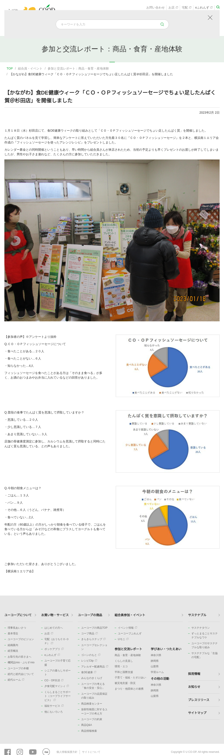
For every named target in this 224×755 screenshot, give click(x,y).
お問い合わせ (155, 8)
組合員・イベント (30, 68)
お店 (173, 8)
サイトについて (91, 751)
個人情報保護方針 (66, 751)
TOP (10, 68)
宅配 (186, 8)
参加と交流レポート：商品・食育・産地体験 (78, 68)
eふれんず (204, 8)
